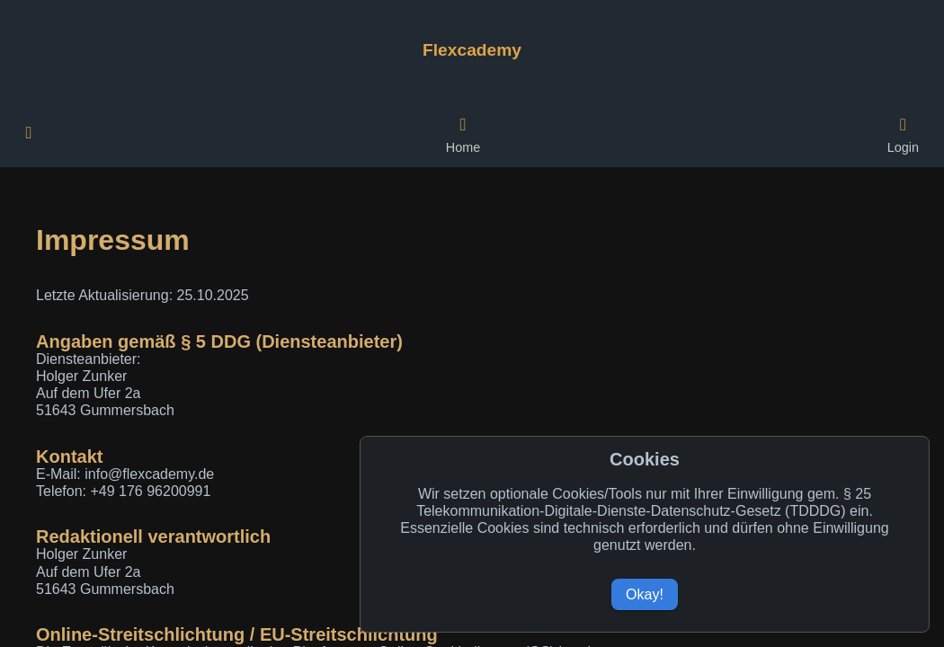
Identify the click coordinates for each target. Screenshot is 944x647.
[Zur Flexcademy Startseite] (472, 49)
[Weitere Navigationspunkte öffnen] (28, 133)
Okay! (644, 594)
